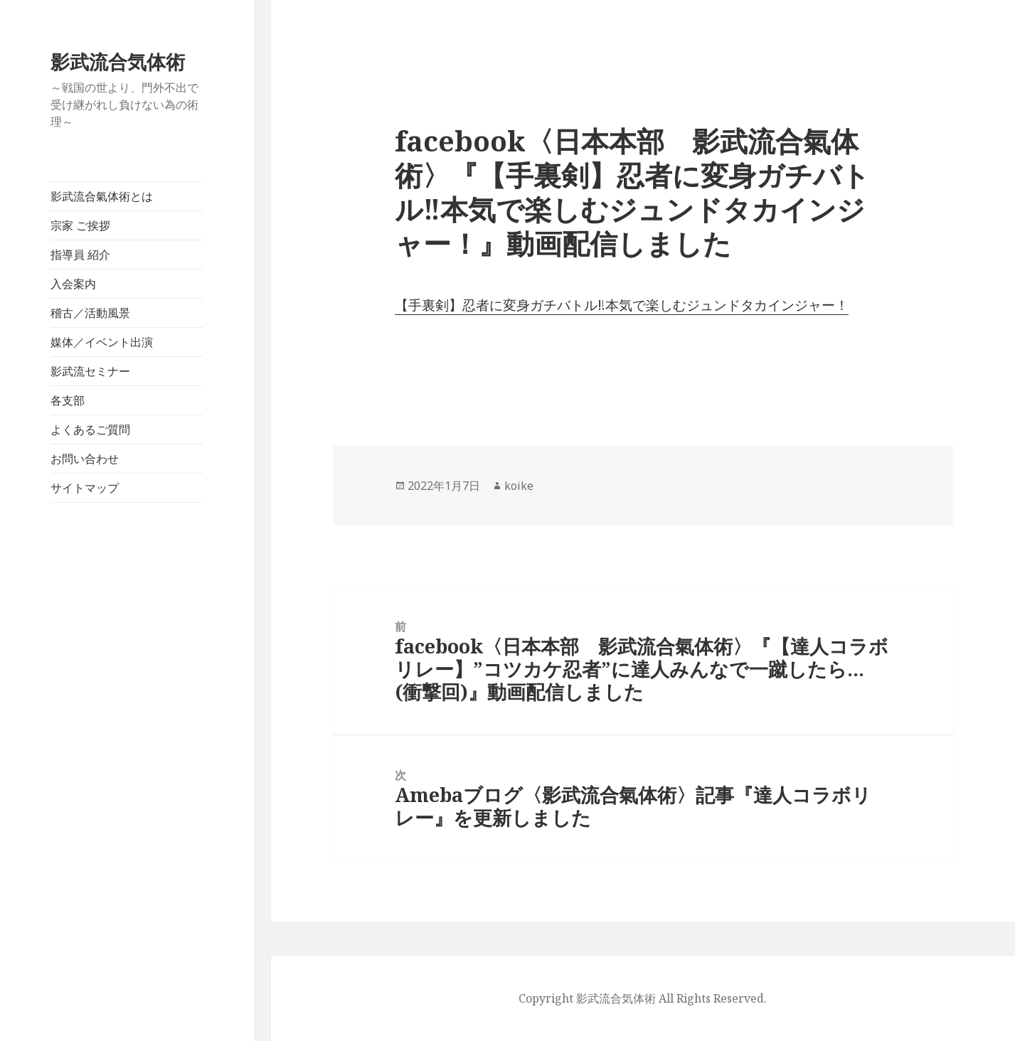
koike (518, 485)
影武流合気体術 (118, 61)
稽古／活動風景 (90, 313)
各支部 (68, 400)
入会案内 (73, 284)
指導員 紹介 (80, 254)
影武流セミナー (90, 371)
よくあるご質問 (90, 429)
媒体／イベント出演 (102, 342)
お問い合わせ (85, 458)
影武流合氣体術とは (102, 196)
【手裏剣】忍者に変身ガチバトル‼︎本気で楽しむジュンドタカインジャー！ (622, 305)
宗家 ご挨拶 (80, 225)
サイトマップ (85, 488)
